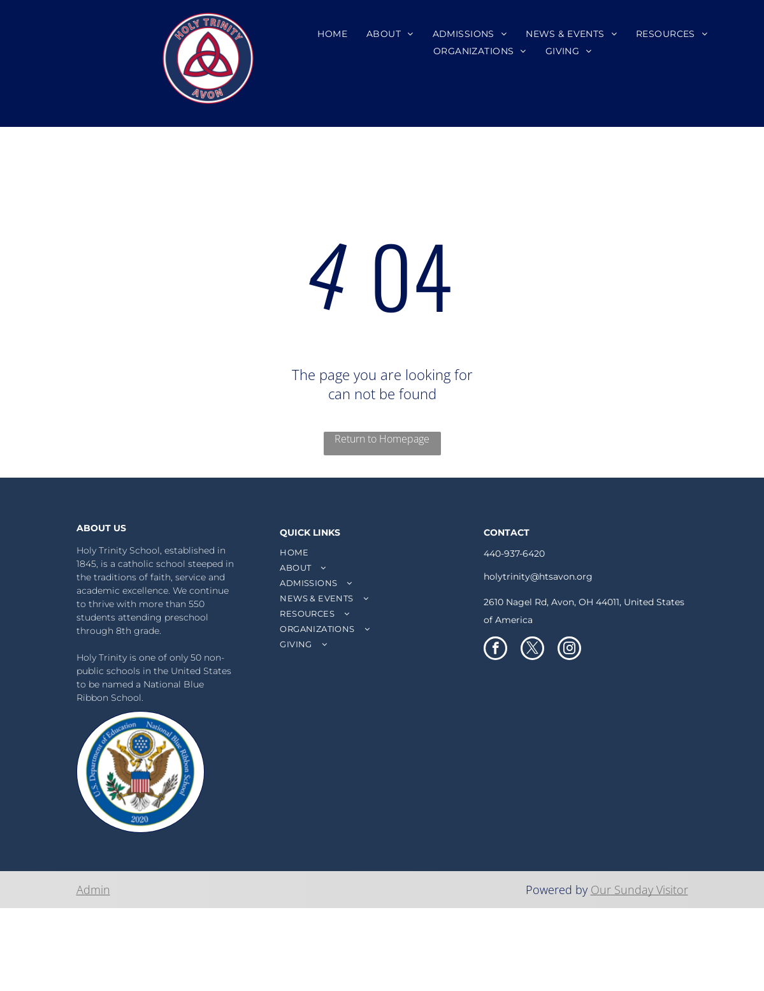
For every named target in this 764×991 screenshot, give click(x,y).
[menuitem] (332, 34)
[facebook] (495, 649)
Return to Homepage (382, 439)
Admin (93, 889)
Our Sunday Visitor (639, 889)
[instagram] (569, 649)
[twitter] (532, 649)
